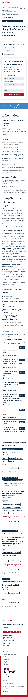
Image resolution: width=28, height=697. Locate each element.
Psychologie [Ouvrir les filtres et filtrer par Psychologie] (6, 578)
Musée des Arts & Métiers (9, 658)
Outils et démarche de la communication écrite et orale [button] (10, 384)
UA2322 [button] (5, 423)
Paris (20, 309)
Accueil (3, 7)
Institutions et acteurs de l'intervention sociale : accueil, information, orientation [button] (13, 361)
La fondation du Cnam (8, 640)
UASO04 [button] (5, 433)
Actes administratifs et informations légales (13, 686)
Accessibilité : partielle (8, 689)
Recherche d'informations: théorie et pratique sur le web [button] (10, 411)
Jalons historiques (7, 637)
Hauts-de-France (7, 312)
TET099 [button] (5, 352)
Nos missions (6, 638)
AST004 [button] (5, 365)
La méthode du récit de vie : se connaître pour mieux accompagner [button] (10, 348)
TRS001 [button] (5, 375)
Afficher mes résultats (14, 94)
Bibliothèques (6, 659)
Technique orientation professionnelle (10, 14)
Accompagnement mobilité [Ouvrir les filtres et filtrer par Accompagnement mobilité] (10, 477)
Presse (4, 649)
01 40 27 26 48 (9, 296)
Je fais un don (6, 643)
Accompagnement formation (8, 13)
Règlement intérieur (8, 683)
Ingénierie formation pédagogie (9, 11)
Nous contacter (7, 653)
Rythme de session (8, 81)
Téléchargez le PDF (9, 54)
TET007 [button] (5, 414)
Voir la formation (13, 468)
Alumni (4, 642)
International (6, 661)
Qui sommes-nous (7, 635)
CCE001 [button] (5, 388)
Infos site (5, 680)
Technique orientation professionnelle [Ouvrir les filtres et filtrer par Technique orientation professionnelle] (12, 21)
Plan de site (6, 664)
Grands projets (6, 645)
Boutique (5, 656)
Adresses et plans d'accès (9, 654)
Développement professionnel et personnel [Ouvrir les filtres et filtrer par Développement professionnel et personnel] (14, 488)
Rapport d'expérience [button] (9, 421)
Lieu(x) (5, 88)
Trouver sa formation (12, 7)
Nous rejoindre (6, 651)
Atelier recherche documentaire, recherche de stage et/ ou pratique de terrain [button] (13, 429)
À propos (5, 648)
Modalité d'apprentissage (10, 75)
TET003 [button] (5, 402)
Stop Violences (6, 663)
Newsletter (5, 691)
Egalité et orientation (10, 452)
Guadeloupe (6, 309)
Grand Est (13, 309)
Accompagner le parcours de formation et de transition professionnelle (13, 493)
